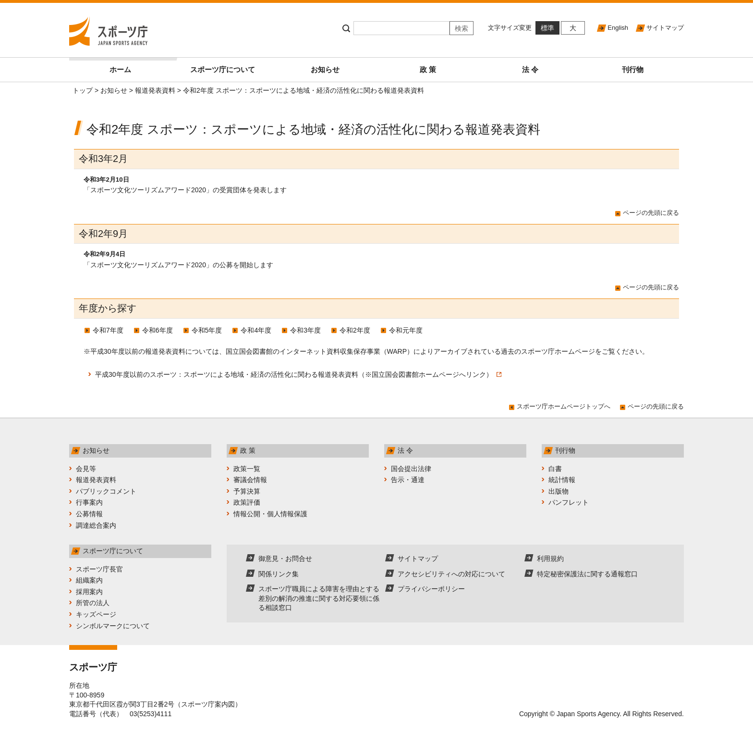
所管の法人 (92, 603)
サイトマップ (665, 27)
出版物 (558, 491)
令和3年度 (305, 330)
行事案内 (89, 502)
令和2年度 (355, 330)
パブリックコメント (106, 491)
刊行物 (633, 69)
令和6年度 (157, 330)
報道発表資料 (155, 90)
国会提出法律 (411, 468)
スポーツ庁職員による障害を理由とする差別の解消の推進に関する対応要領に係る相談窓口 (318, 598)
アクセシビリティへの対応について (451, 574)
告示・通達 (408, 480)
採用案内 (89, 592)
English (617, 27)
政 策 (428, 69)
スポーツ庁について (222, 69)
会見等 (86, 468)
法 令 (530, 69)
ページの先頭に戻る (651, 212)
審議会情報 (250, 480)
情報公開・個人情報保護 (270, 514)
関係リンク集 (278, 574)
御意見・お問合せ (285, 558)
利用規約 (550, 558)
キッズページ (96, 614)
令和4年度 (256, 330)
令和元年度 (406, 330)
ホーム (140, 66)
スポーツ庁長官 (99, 569)
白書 (555, 468)
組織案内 (89, 580)
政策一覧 (246, 468)
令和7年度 (108, 330)
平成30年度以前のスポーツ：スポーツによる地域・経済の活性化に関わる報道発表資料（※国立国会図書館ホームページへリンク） (298, 374)
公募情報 (89, 514)
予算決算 (246, 491)
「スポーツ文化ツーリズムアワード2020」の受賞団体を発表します (185, 190)
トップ (83, 90)
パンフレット (568, 502)
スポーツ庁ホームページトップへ (563, 406)
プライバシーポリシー (431, 589)
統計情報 (561, 480)
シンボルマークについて (113, 626)
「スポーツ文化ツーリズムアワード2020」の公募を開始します (178, 265)
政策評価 (246, 502)
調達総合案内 (96, 525)
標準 (547, 28)
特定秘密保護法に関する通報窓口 (587, 574)
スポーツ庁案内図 (208, 704)
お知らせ (325, 69)
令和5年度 (207, 330)
